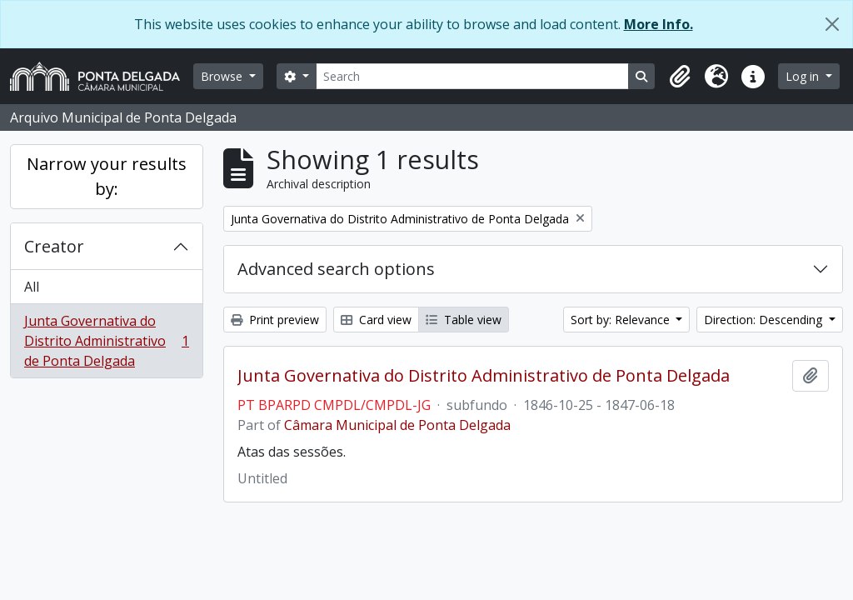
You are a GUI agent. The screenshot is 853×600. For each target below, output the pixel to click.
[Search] (473, 76)
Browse (223, 76)
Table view (463, 320)
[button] (679, 76)
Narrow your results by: (107, 176)
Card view (376, 320)
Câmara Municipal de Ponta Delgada (397, 425)
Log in (804, 76)
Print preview (275, 320)
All (31, 287)
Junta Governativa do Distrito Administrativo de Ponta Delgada (106, 341)
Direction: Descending (765, 320)
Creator (54, 246)
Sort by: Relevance (622, 320)
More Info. (658, 24)
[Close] (832, 24)
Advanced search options (336, 269)
